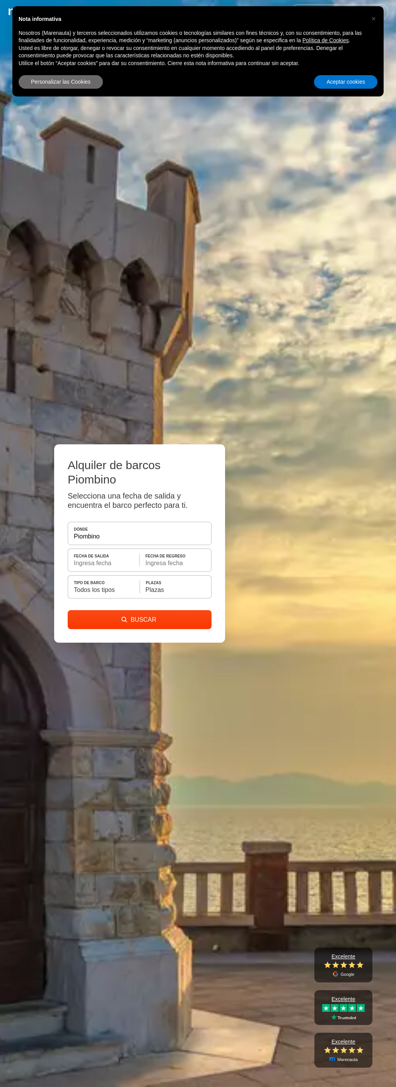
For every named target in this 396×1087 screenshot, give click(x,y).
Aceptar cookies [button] (345, 82)
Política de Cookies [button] (325, 40)
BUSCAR (139, 619)
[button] (373, 18)
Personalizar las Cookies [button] (60, 82)
